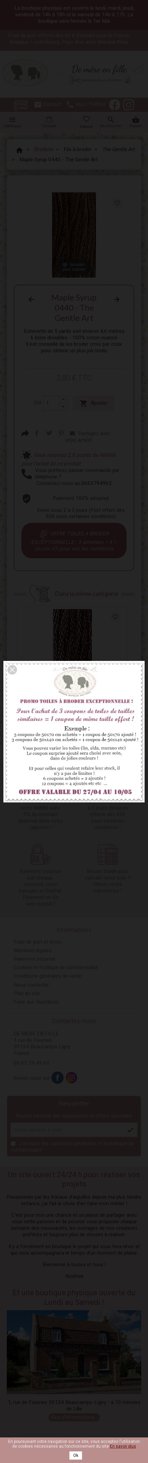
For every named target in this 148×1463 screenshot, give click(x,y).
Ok (75, 1455)
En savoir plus (123, 1446)
